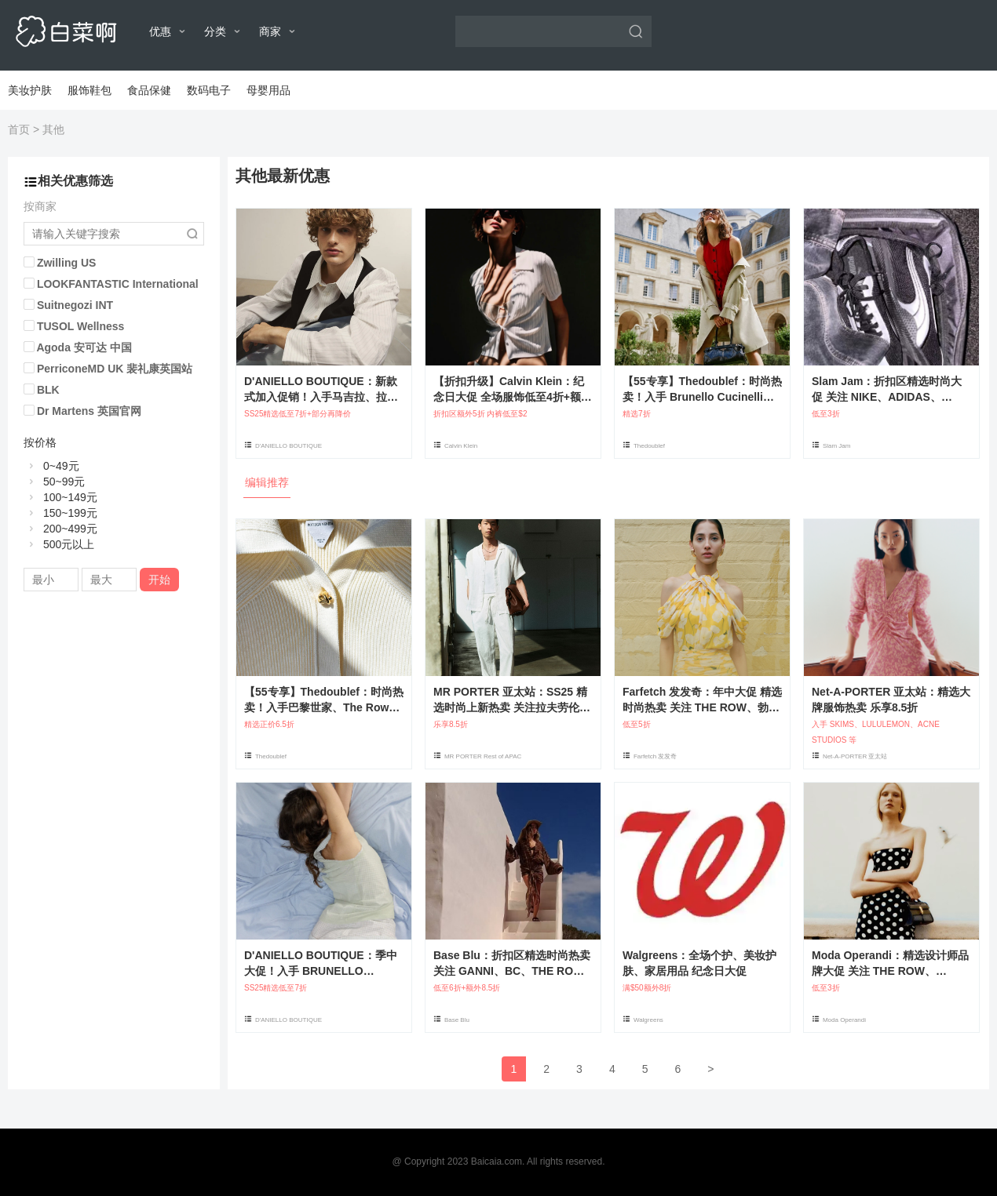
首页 (19, 129)
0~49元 (51, 466)
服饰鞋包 (89, 90)
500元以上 (59, 544)
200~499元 (60, 528)
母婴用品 (268, 90)
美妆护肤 (30, 90)
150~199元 (60, 513)
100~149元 (60, 497)
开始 (159, 579)
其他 (53, 129)
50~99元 (54, 481)
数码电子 (209, 90)
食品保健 (149, 90)
